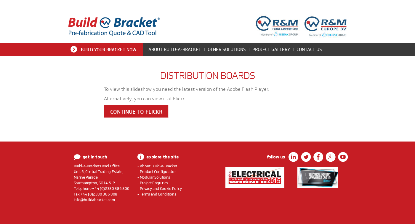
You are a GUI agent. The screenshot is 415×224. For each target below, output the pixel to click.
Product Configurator (158, 171)
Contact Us (309, 49)
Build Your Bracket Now (109, 50)
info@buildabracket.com (94, 199)
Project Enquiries (154, 182)
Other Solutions (227, 49)
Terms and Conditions (158, 194)
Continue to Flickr (136, 111)
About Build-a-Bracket (174, 49)
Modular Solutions (155, 177)
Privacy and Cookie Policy (161, 188)
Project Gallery (271, 49)
